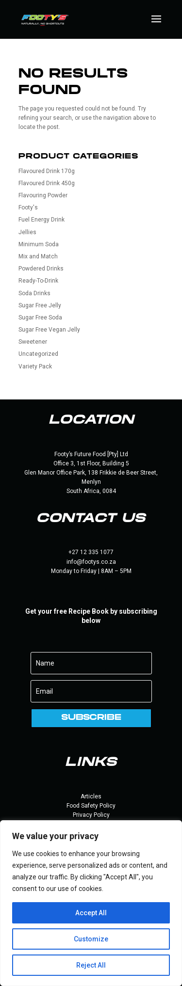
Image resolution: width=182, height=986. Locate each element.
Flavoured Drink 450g (46, 183)
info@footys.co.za (91, 561)
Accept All (91, 913)
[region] (91, 903)
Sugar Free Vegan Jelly (49, 329)
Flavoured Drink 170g (46, 171)
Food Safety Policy (91, 805)
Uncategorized (38, 353)
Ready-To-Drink (38, 280)
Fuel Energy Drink (41, 219)
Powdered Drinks (41, 268)
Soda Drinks (34, 293)
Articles (91, 796)
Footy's (28, 207)
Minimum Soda (38, 244)
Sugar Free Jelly (39, 305)
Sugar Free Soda (40, 317)
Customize (91, 939)
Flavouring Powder (42, 195)
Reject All (91, 965)
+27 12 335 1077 (91, 552)
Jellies (27, 232)
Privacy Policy (91, 814)
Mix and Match (38, 256)
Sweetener (32, 341)
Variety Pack (35, 366)
